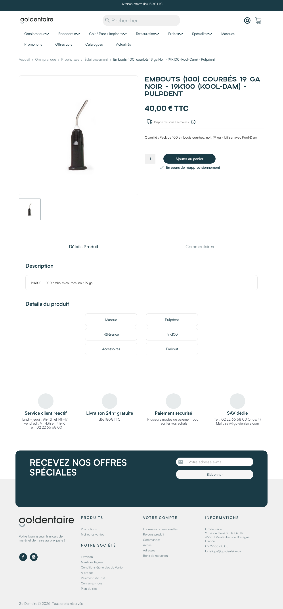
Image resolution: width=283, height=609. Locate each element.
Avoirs (147, 545)
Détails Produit (83, 247)
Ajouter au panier (189, 159)
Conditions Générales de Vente (101, 567)
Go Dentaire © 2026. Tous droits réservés (51, 603)
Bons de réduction (155, 555)
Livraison (87, 557)
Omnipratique (34, 33)
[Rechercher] (141, 20)
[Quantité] (150, 159)
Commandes (151, 539)
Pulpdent (172, 319)
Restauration (145, 33)
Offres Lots (63, 44)
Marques (228, 33)
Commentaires (199, 247)
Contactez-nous (91, 583)
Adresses (149, 550)
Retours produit (153, 534)
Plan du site (89, 588)
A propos (87, 572)
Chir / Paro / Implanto (106, 33)
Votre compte (160, 517)
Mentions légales (92, 562)
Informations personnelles (160, 529)
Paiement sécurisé (93, 578)
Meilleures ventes (92, 534)
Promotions (33, 44)
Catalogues (94, 44)
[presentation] (213, 491)
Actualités (123, 44)
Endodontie (67, 33)
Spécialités (200, 33)
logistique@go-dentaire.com (224, 551)
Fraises (173, 33)
